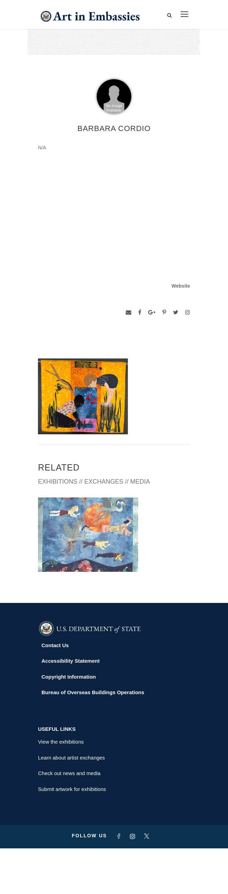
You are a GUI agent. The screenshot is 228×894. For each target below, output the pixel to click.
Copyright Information (68, 722)
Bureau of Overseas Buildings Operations (92, 738)
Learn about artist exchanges (71, 803)
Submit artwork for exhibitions (72, 835)
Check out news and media (69, 819)
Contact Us (55, 691)
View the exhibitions (61, 787)
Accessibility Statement (70, 706)
